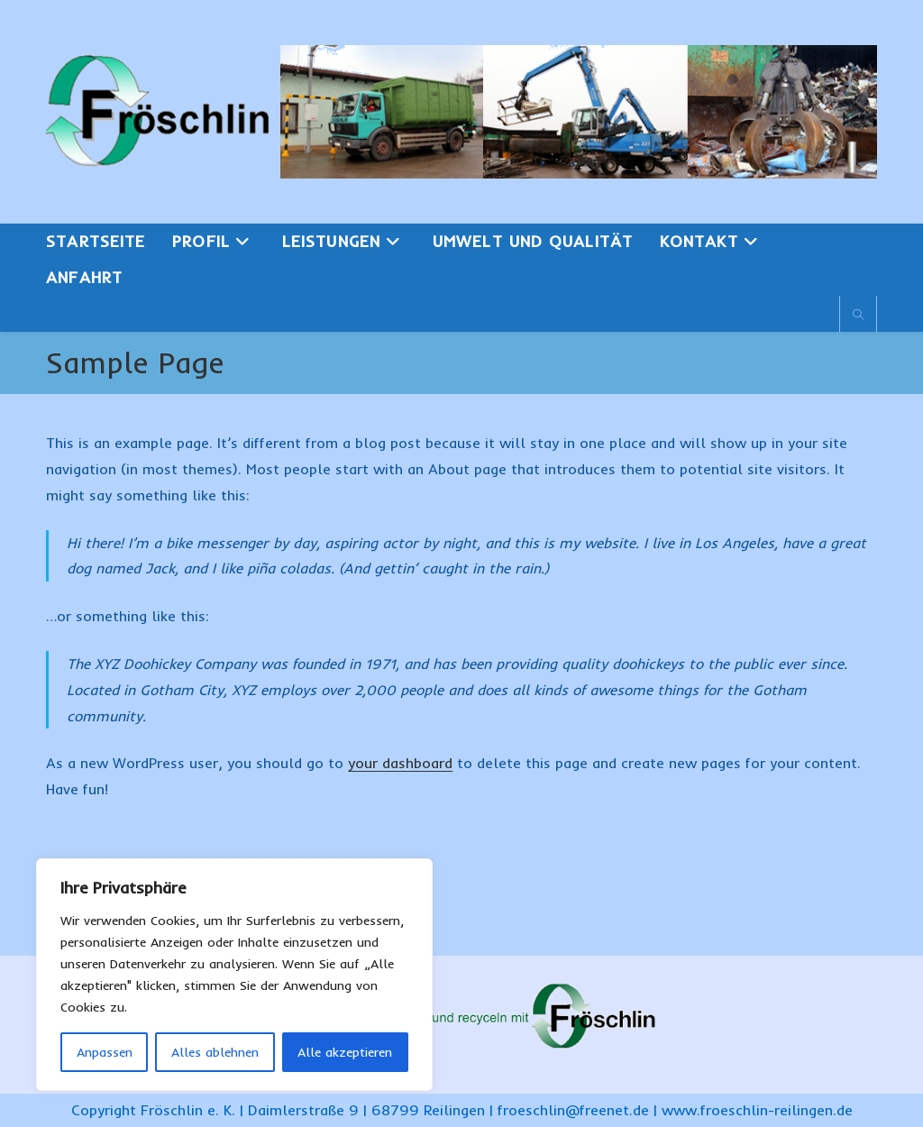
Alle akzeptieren (344, 1052)
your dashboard (400, 763)
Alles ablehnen (215, 1052)
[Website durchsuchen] (858, 315)
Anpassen (105, 1052)
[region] (234, 974)
